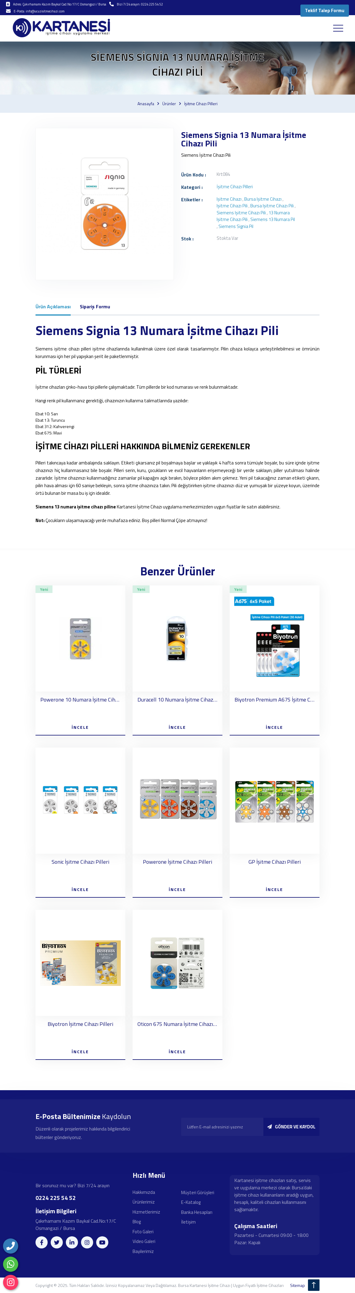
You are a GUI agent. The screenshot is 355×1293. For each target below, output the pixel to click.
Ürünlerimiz (144, 1202)
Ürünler (169, 104)
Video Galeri (144, 1241)
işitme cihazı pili (232, 206)
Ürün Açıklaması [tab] (53, 306)
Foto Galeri (143, 1231)
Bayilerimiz (143, 1251)
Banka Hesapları (196, 1212)
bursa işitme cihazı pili (272, 206)
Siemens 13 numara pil (272, 219)
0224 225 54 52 (56, 1197)
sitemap (297, 1285)
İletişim (188, 1222)
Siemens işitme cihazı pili (241, 212)
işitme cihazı (229, 199)
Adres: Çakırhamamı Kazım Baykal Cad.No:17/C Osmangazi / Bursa (59, 4)
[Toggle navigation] (338, 28)
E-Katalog (191, 1202)
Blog (137, 1221)
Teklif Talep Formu (324, 10)
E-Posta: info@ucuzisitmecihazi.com (39, 11)
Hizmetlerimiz (146, 1211)
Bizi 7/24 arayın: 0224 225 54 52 (140, 4)
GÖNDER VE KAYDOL (291, 1127)
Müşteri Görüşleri (197, 1192)
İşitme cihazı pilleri (201, 104)
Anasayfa (145, 104)
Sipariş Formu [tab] (95, 306)
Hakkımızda (144, 1192)
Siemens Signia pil (235, 226)
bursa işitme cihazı (263, 199)
